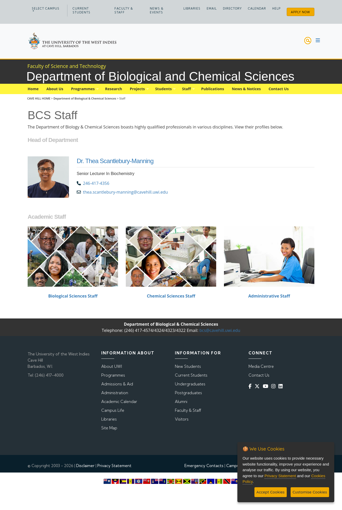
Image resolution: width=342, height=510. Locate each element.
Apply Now (300, 12)
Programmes (113, 375)
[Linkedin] (281, 386)
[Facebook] (251, 386)
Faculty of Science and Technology (66, 66)
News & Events (157, 10)
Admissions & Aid (117, 384)
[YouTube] (266, 386)
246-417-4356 (96, 183)
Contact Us (258, 375)
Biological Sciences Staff (73, 296)
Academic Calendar (119, 401)
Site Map (109, 427)
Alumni (181, 401)
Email (212, 8)
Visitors (182, 419)
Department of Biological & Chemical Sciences (85, 98)
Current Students (81, 10)
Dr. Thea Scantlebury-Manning (115, 160)
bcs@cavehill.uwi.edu (219, 330)
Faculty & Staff (123, 10)
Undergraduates (190, 384)
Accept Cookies (270, 492)
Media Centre (261, 366)
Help (276, 8)
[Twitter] (258, 386)
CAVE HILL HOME (38, 98)
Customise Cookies (310, 492)
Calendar (257, 8)
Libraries (191, 8)
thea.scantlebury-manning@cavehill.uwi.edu (126, 192)
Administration (114, 392)
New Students (188, 366)
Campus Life (112, 410)
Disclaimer (85, 465)
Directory (232, 8)
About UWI (111, 366)
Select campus (45, 8)
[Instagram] (274, 386)
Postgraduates (188, 392)
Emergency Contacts (203, 465)
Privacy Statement (114, 465)
